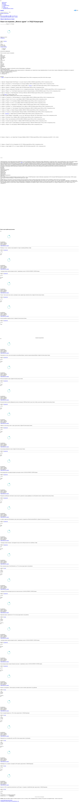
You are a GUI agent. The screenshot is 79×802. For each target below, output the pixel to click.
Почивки (4, 2)
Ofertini (2, 10)
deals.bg (5, 41)
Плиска (30, 85)
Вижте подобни (3, 46)
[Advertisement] (8, 199)
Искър (6, 94)
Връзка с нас (5, 7)
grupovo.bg (6, 273)
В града (4, 4)
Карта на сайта (5, 801)
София (2, 77)
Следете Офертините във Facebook (6, 800)
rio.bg (5, 568)
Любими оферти (5, 5)
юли (21, 162)
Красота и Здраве (6, 245)
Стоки (4, 3)
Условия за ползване (11, 801)
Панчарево (7, 113)
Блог (3, 6)
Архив (1, 801)
